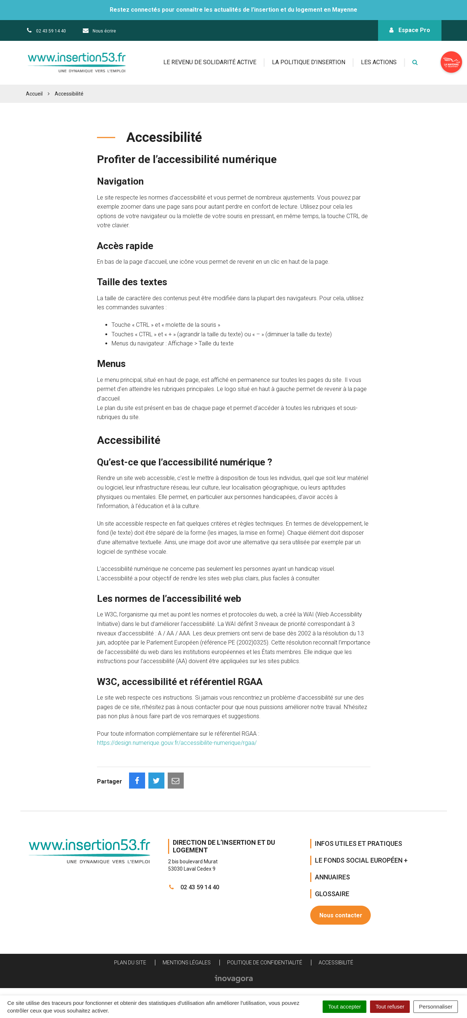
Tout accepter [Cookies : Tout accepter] (344, 1006)
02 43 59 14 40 (193, 887)
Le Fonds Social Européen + (361, 860)
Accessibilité (336, 962)
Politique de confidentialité (264, 962)
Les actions (379, 62)
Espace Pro (409, 30)
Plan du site (130, 962)
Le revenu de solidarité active (209, 62)
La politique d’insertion (308, 62)
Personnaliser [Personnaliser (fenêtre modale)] (435, 1006)
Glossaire (332, 894)
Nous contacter (340, 915)
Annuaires (332, 877)
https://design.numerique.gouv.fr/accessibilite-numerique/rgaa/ (177, 742)
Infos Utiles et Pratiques (358, 843)
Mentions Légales (187, 962)
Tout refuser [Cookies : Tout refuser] (389, 1006)
